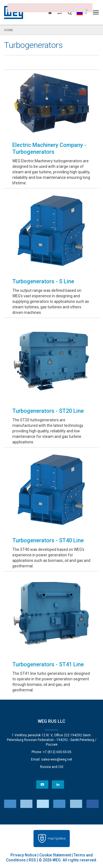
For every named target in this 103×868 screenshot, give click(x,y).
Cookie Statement (55, 855)
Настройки (57, 838)
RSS (32, 860)
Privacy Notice (23, 855)
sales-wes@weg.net (56, 759)
